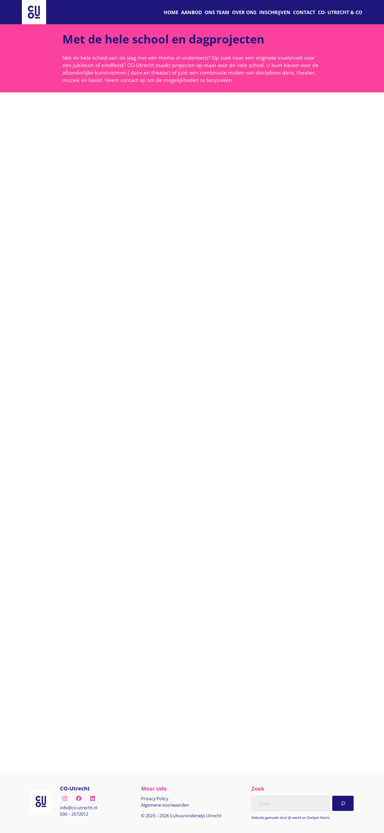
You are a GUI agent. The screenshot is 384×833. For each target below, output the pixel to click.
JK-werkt (294, 817)
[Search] (343, 803)
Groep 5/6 (79, 665)
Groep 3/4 (109, 655)
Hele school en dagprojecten (98, 200)
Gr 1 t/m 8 (79, 210)
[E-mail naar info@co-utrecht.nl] (78, 808)
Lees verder (81, 293)
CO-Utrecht (75, 788)
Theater (77, 418)
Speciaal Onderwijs (88, 220)
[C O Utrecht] (340, 12)
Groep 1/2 (79, 655)
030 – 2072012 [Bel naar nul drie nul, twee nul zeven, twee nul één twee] (74, 814)
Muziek (76, 645)
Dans (74, 191)
